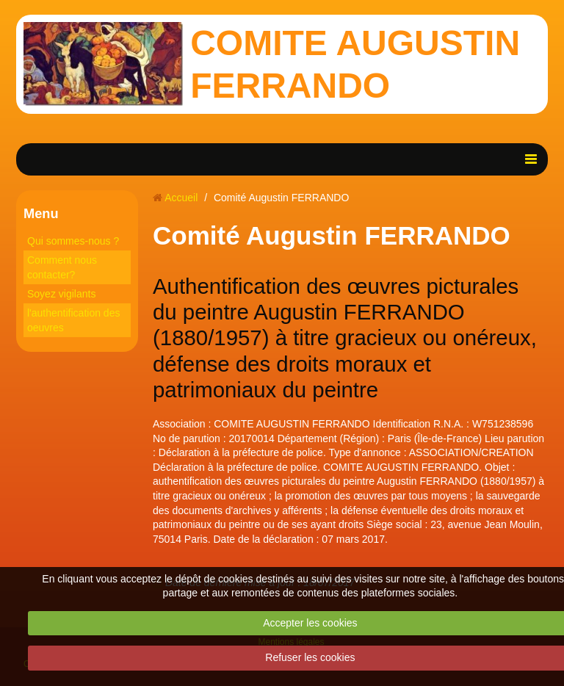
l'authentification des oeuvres (73, 320)
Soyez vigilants (61, 294)
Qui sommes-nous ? (73, 241)
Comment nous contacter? (62, 267)
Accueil (181, 197)
